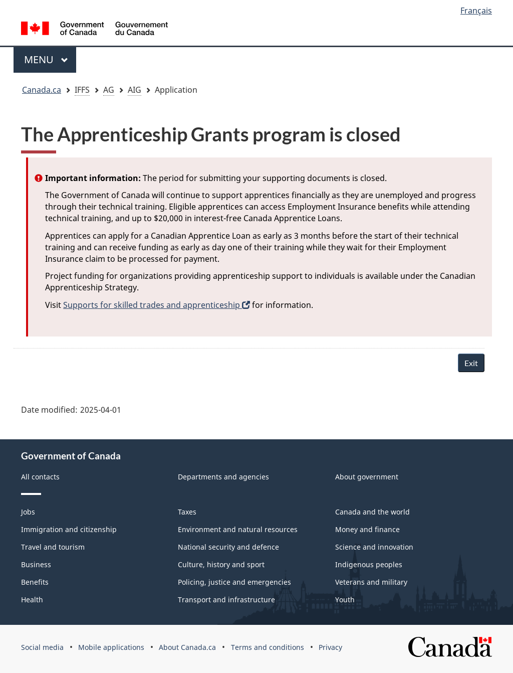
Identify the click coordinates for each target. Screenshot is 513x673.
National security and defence (228, 547)
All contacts (40, 476)
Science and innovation (374, 547)
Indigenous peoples (368, 564)
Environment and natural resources (238, 529)
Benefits (35, 582)
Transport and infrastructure (226, 599)
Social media (42, 647)
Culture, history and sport (221, 564)
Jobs (28, 512)
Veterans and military (371, 582)
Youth (345, 599)
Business (36, 564)
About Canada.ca (187, 647)
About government (366, 476)
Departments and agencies (223, 476)
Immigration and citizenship (69, 529)
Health (32, 599)
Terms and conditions (267, 647)
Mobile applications (111, 647)
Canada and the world (372, 512)
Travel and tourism (53, 547)
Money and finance (367, 529)
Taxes (187, 512)
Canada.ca (41, 89)
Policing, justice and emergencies (234, 582)
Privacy (330, 647)
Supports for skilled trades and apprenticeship (156, 304)
